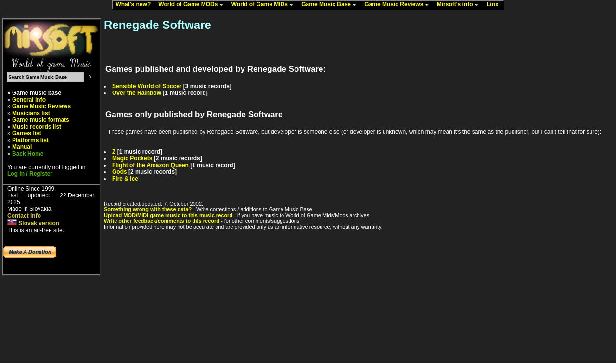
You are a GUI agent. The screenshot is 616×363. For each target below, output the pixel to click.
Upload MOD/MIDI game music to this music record (168, 215)
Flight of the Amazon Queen (150, 165)
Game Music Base (331, 5)
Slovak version (33, 223)
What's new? (135, 5)
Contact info (24, 215)
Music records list (36, 126)
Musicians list (31, 113)
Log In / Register (29, 173)
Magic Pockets (132, 158)
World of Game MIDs (264, 5)
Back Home (27, 153)
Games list (26, 133)
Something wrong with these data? (148, 209)
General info (29, 99)
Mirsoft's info (460, 5)
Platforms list (30, 140)
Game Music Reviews (399, 5)
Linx (494, 5)
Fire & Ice (125, 178)
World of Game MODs (193, 5)
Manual (22, 146)
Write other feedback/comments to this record (161, 221)
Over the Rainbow (136, 93)
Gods (119, 172)
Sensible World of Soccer (146, 86)
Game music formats (40, 120)
